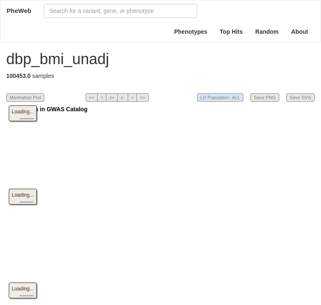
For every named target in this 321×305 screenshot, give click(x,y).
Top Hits (231, 31)
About (299, 31)
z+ (111, 97)
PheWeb (19, 10)
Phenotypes (190, 31)
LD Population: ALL (220, 97)
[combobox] (120, 11)
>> (142, 97)
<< (91, 97)
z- (122, 97)
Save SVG (300, 97)
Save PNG (265, 97)
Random (267, 31)
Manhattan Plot (25, 97)
